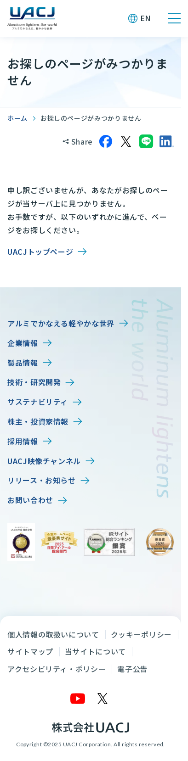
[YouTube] (78, 698)
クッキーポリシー (141, 634)
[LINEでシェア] (146, 141)
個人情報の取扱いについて (53, 634)
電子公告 (132, 668)
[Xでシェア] (126, 141)
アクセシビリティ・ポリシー (56, 668)
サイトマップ (30, 651)
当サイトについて (95, 651)
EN (145, 17)
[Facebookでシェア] (105, 141)
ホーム (17, 118)
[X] (103, 698)
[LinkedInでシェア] (166, 141)
